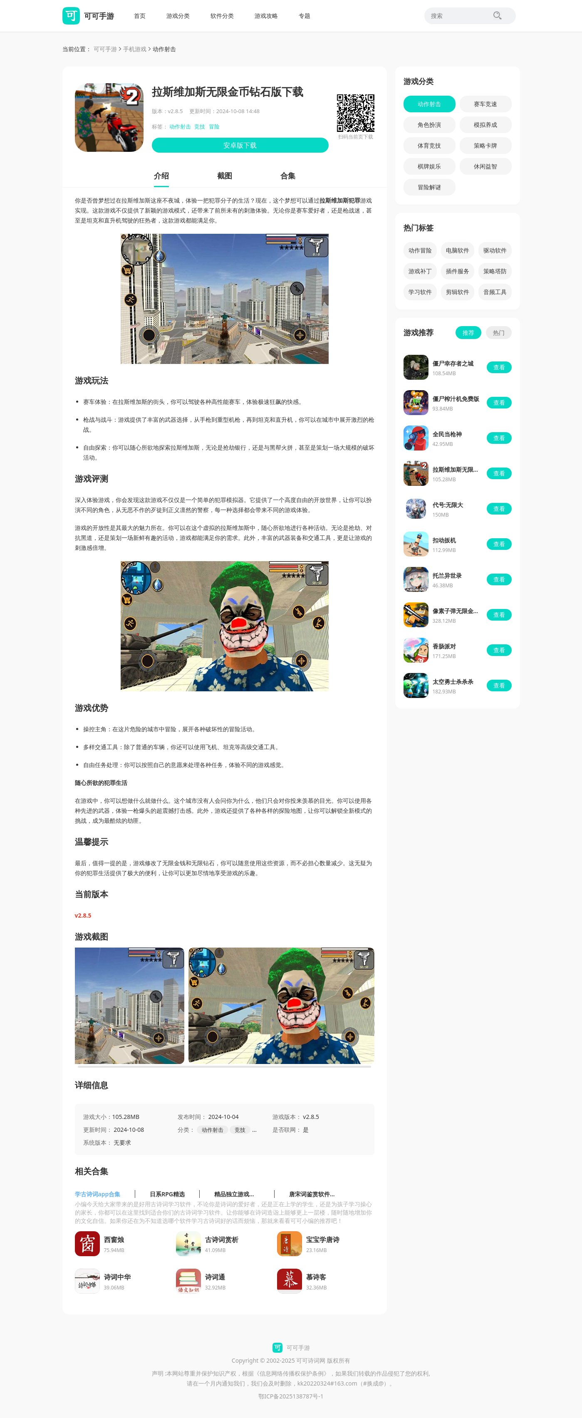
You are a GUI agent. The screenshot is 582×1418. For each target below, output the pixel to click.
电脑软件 (457, 250)
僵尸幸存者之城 (453, 363)
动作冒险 (420, 250)
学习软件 (420, 292)
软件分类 (222, 16)
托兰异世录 (447, 575)
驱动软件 (495, 250)
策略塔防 (495, 271)
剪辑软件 (457, 292)
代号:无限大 (448, 505)
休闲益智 (485, 166)
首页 (140, 16)
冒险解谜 (429, 187)
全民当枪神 (447, 434)
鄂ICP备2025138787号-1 (291, 1396)
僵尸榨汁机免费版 (456, 399)
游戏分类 (178, 16)
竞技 (199, 126)
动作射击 (164, 49)
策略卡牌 (485, 145)
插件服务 (457, 271)
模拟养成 (485, 125)
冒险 (214, 126)
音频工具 (495, 292)
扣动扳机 (444, 540)
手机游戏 (134, 49)
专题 (304, 16)
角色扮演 (429, 125)
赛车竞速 (485, 104)
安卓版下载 (240, 145)
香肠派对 (444, 646)
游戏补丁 (420, 271)
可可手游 (105, 49)
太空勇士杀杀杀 (453, 681)
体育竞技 (429, 145)
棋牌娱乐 (429, 166)
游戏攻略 (266, 16)
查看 (499, 367)
